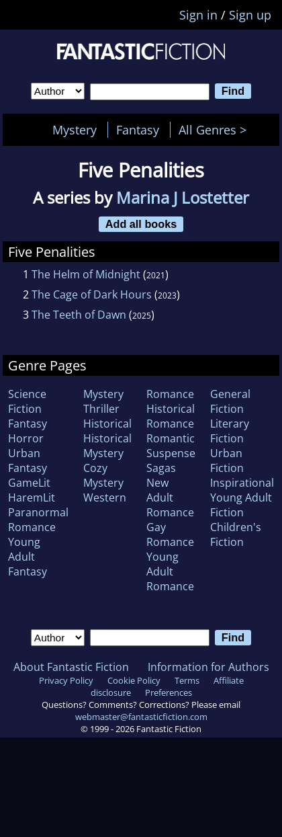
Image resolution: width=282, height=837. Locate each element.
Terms (187, 680)
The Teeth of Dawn (79, 314)
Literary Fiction (229, 431)
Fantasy (137, 130)
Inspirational (242, 482)
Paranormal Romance (38, 519)
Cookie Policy (133, 680)
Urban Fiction (227, 460)
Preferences (168, 692)
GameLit (29, 482)
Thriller (101, 408)
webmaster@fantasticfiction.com (141, 717)
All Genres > (216, 130)
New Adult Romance (170, 497)
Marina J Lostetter (182, 197)
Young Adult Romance (170, 571)
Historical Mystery (107, 446)
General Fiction (230, 401)
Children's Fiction (235, 534)
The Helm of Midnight (86, 274)
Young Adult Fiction (241, 505)
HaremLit (31, 497)
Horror (26, 438)
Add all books (141, 224)
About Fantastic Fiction (71, 667)
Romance (170, 394)
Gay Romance (170, 534)
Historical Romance (170, 416)
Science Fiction (27, 401)
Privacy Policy (66, 680)
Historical (107, 423)
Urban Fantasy (27, 460)
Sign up (250, 15)
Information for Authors (208, 667)
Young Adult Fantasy (27, 556)
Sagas (161, 468)
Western (104, 497)
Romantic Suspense (170, 446)
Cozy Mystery (103, 475)
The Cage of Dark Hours (92, 294)
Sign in (198, 15)
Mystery (74, 130)
